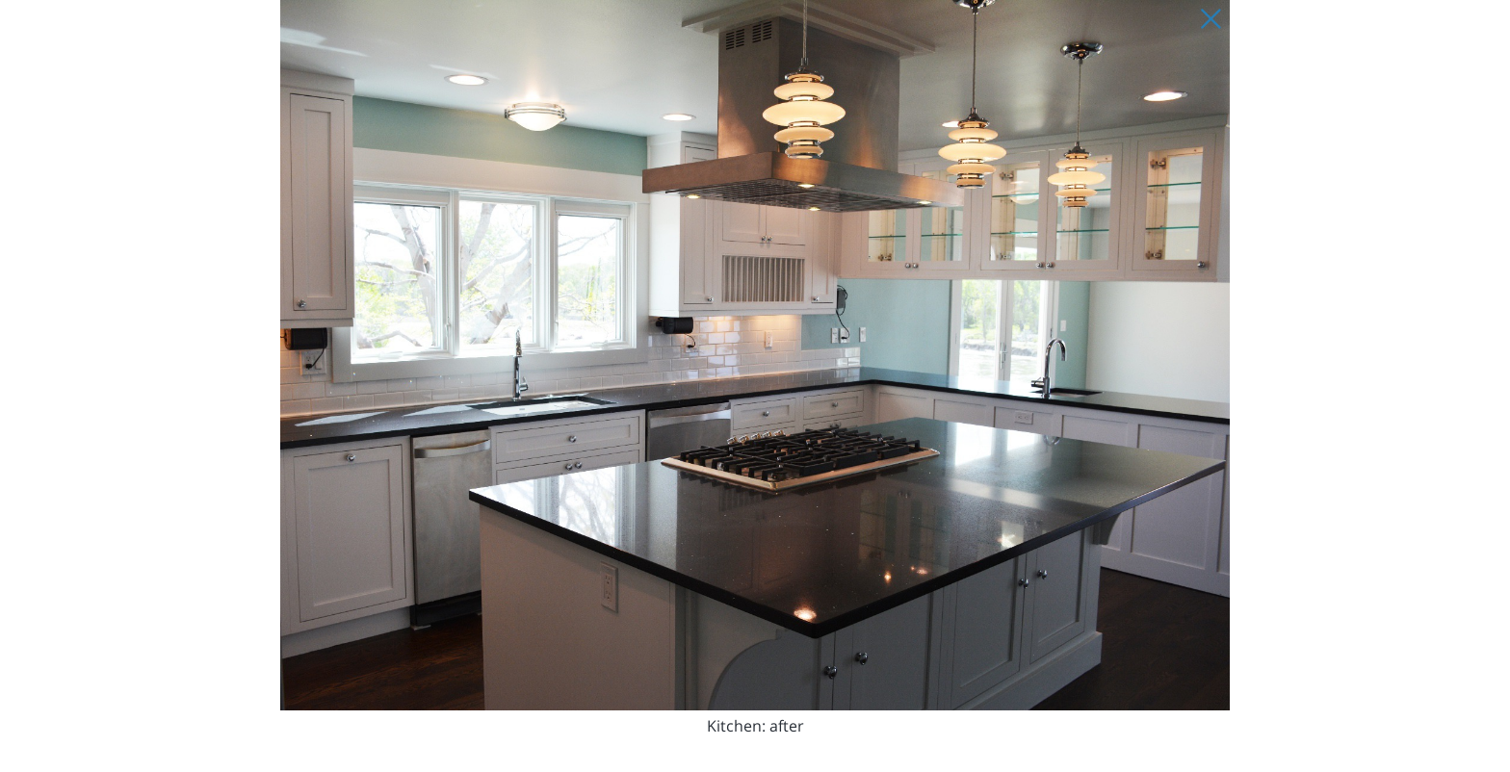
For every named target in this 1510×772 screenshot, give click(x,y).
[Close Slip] (1210, 19)
